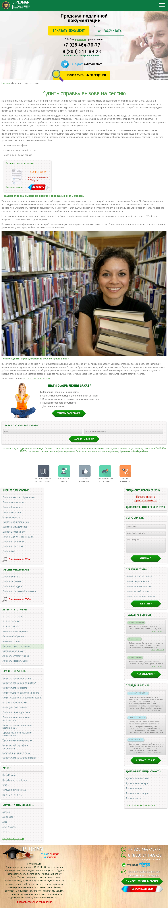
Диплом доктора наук (13, 531)
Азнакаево (7, 817)
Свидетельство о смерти (14, 687)
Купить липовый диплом (138, 589)
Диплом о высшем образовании (18, 497)
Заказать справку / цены (15, 660)
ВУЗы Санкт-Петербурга (14, 780)
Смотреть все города (13, 838)
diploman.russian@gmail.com (134, 451)
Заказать (38, 187)
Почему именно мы (12, 794)
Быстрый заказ (38, 171)
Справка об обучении (13, 636)
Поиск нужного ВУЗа (19, 559)
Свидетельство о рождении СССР (19, 683)
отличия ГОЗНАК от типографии (43, 480)
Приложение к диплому (14, 702)
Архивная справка (11, 641)
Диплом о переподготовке (16, 712)
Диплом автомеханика (137, 781)
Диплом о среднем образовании (19, 591)
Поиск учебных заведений (86, 75)
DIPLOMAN (30, 849)
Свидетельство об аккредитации (19, 758)
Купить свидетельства (137, 584)
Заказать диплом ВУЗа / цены (17, 536)
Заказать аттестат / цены (15, 656)
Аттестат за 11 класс (13, 616)
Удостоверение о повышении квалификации (17, 734)
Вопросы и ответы (63, 480)
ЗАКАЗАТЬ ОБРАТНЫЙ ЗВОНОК (142, 881)
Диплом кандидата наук (14, 527)
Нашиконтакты (125, 480)
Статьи (5, 785)
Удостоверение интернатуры (17, 740)
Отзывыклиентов (84, 480)
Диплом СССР (8, 551)
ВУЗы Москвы (9, 775)
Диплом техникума (12, 581)
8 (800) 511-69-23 (82, 52)
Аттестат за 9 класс (12, 621)
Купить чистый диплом (137, 594)
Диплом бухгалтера (136, 801)
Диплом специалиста (13, 502)
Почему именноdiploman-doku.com (145, 498)
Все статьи (145, 606)
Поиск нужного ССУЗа (20, 599)
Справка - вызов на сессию (16, 646)
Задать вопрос (146, 677)
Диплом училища (11, 576)
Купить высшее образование (141, 599)
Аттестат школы (10, 626)
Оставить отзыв (145, 763)
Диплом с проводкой (13, 541)
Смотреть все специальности (141, 807)
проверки (80, 39)
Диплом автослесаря (137, 786)
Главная (6, 83)
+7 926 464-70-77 (81, 45)
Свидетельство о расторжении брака (21, 697)
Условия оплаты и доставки (105, 480)
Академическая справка (15, 631)
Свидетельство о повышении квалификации (17, 726)
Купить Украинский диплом (16, 753)
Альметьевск (9, 826)
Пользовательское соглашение (34, 902)
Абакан (6, 812)
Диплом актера (134, 791)
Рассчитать (112, 31)
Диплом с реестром (12, 546)
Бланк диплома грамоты (14, 707)
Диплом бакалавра (12, 507)
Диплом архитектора (137, 796)
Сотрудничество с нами (14, 789)
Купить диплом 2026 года (139, 579)
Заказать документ (69, 31)
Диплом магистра (11, 512)
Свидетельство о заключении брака (20, 692)
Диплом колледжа (12, 586)
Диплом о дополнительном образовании (16, 719)
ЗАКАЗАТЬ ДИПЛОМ (142, 889)
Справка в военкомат (13, 651)
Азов (4, 821)
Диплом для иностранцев (15, 522)
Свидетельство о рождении (16, 678)
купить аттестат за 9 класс (36, 378)
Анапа (5, 831)
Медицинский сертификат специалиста (15, 747)
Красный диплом (11, 517)
